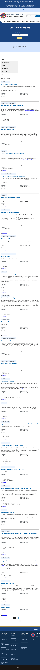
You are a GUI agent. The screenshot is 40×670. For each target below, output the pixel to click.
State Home (4, 659)
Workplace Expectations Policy (14, 655)
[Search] (31, 16)
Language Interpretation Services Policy (13, 637)
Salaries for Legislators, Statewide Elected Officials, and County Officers (5, 655)
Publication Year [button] (5, 71)
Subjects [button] (3, 65)
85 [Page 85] (25, 617)
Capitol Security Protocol (4, 640)
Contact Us (33, 643)
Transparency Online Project (4, 663)
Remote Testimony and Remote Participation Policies (14, 642)
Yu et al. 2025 (21, 388)
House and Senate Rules (24, 643)
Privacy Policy (13, 649)
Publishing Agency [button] (5, 62)
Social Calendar (24, 639)
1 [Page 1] (14, 617)
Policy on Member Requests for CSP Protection (24, 647)
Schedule (11, 9)
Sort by (2, 74)
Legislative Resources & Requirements (5, 650)
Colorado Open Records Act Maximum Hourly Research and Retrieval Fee (5, 645)
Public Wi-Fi (13, 651)
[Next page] (20, 621)
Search (37, 15)
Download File (4, 99)
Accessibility (3, 637)
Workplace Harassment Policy (14, 659)
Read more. (31, 6)
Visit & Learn (18, 9)
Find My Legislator (27, 9)
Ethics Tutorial (24, 637)
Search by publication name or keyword (20, 32)
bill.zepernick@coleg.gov (29, 110)
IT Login (22, 650)
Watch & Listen (36, 9)
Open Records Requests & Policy (14, 646)
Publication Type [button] (5, 68)
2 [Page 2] (17, 617)
